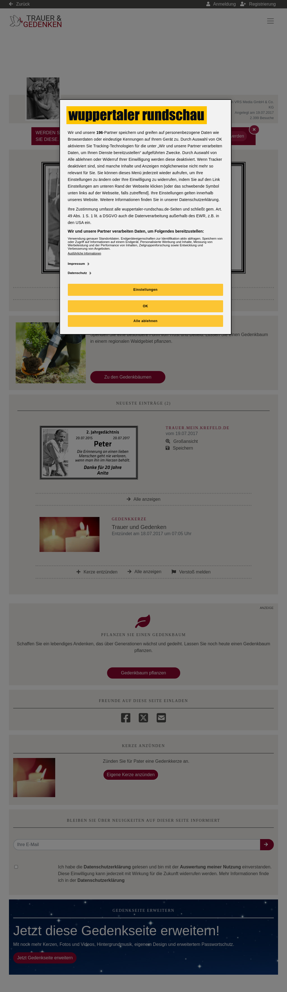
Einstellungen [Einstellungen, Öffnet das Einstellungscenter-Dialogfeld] (145, 290)
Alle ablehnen (145, 321)
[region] (145, 217)
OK (145, 306)
